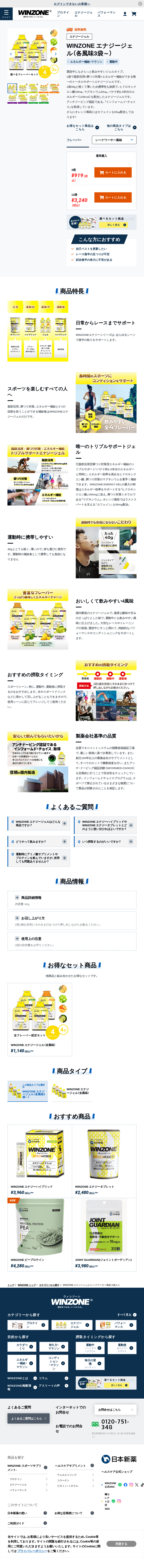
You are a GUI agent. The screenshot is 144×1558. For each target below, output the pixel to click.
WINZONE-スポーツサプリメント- (24, 1468)
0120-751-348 (110, 1424)
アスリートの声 (49, 1386)
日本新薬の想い (17, 1513)
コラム (43, 1378)
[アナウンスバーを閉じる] (140, 3)
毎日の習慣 (90, 1363)
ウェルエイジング (67, 1474)
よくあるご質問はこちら (26, 1418)
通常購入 (101, 156)
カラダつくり (22, 1347)
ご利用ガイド (15, 1523)
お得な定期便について (68, 1513)
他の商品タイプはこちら (119, 127)
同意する (121, 1544)
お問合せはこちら (109, 1410)
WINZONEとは (17, 1378)
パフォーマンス (107, 14)
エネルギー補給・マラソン (22, 1363)
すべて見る (124, 1315)
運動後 (122, 1348)
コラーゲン (63, 1480)
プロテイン (63, 14)
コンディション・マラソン (54, 1363)
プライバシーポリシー (32, 1550)
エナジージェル (84, 14)
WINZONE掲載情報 (19, 1387)
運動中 (90, 1348)
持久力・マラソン (54, 1347)
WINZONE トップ (27, 1285)
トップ (10, 1285)
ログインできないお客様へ (72, 4)
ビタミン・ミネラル (67, 1485)
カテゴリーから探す (49, 1285)
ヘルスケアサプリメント (70, 1466)
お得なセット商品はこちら (80, 127)
